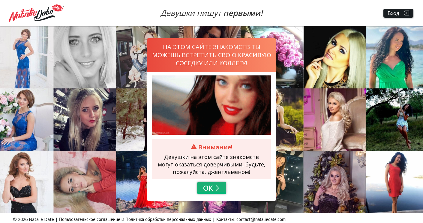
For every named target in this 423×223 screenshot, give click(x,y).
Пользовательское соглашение (89, 219)
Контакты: (226, 219)
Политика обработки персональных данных (168, 219)
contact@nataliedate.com (261, 219)
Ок (211, 188)
